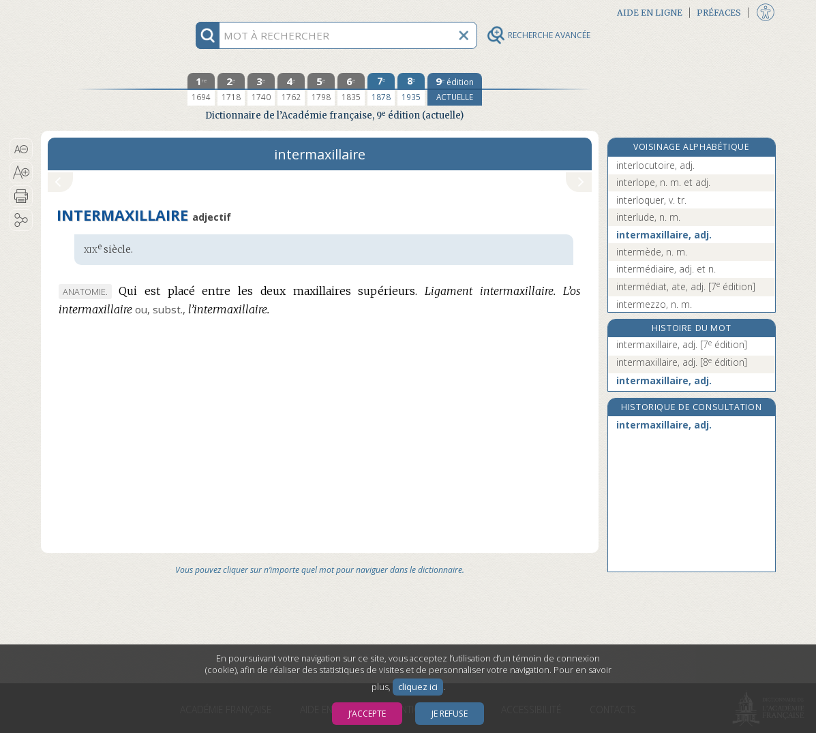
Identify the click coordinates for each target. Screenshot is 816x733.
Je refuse (450, 713)
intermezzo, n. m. (654, 304)
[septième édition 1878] (381, 89)
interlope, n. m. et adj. (663, 182)
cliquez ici (418, 687)
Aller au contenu (94, 12)
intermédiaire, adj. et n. (666, 268)
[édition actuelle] (454, 89)
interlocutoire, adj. (655, 165)
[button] (21, 149)
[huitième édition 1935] (411, 89)
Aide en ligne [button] (649, 12)
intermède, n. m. (651, 251)
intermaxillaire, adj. (664, 234)
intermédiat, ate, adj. (685, 286)
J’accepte (367, 713)
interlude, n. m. (648, 216)
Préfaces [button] (719, 12)
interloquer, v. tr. (651, 199)
